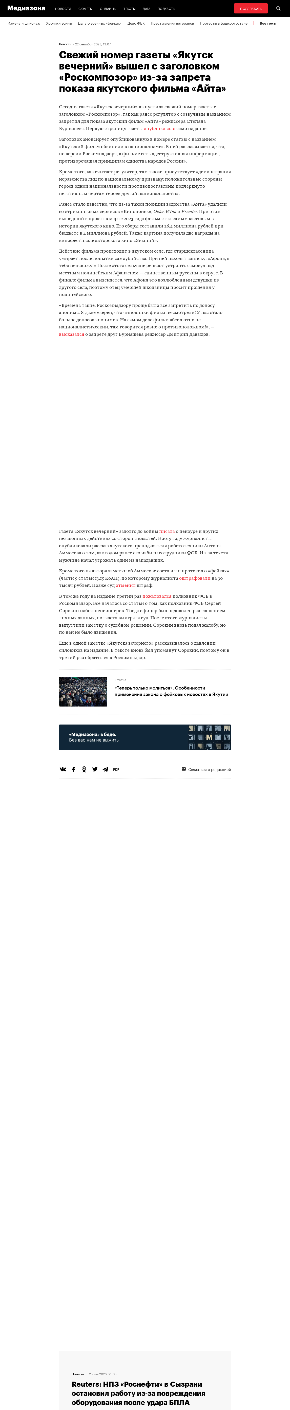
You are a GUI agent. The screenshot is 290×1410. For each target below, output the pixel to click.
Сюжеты (85, 8)
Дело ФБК (136, 23)
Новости (63, 8)
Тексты (129, 8)
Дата (146, 8)
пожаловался (157, 596)
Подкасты (167, 8)
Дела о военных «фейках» (99, 23)
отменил (126, 586)
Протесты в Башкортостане (223, 23)
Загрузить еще (145, 1206)
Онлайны (108, 8)
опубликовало (159, 129)
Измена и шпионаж (24, 23)
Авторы (93, 1363)
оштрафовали (195, 578)
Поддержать (251, 8)
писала (167, 532)
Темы (91, 1353)
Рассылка (134, 1363)
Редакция (95, 1372)
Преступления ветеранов (172, 23)
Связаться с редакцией (145, 1372)
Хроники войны (59, 23)
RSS (131, 1353)
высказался (71, 334)
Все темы (268, 23)
